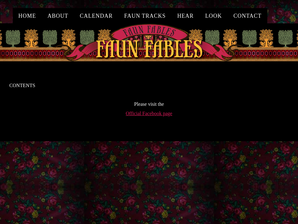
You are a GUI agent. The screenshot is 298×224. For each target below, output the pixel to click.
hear (185, 16)
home (27, 16)
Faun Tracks (145, 16)
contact (247, 16)
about (57, 16)
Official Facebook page (149, 113)
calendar (96, 16)
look (213, 16)
